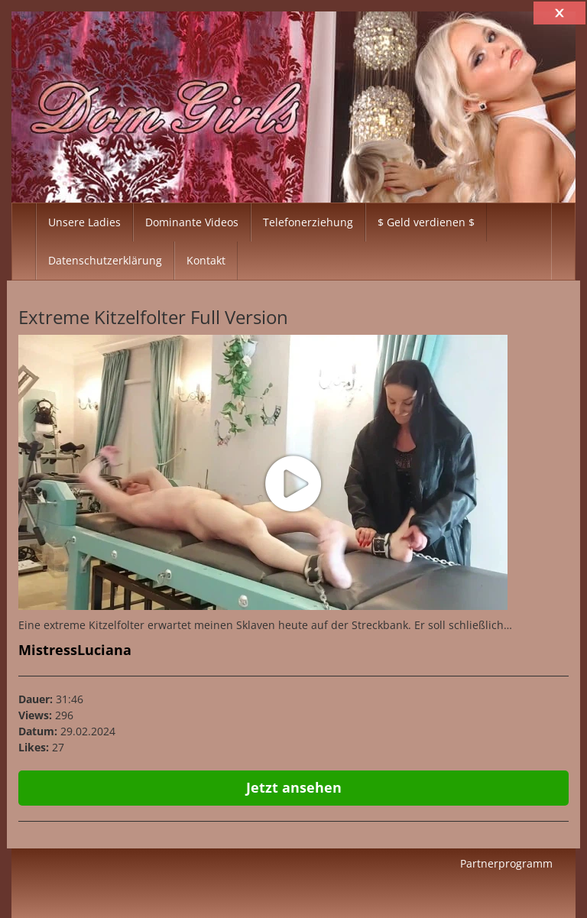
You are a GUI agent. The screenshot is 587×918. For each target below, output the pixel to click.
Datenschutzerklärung (105, 260)
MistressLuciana (74, 650)
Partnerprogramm (506, 863)
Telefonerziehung (308, 222)
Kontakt (205, 260)
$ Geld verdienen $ (426, 222)
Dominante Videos (191, 222)
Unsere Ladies (84, 222)
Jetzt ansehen (294, 787)
